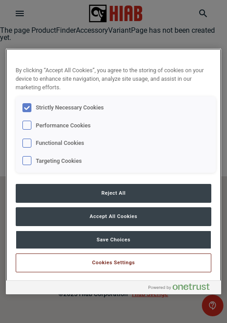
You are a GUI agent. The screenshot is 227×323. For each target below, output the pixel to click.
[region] (114, 171)
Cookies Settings (113, 262)
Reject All (113, 193)
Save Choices (113, 239)
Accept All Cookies (113, 216)
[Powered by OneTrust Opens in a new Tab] (182, 288)
